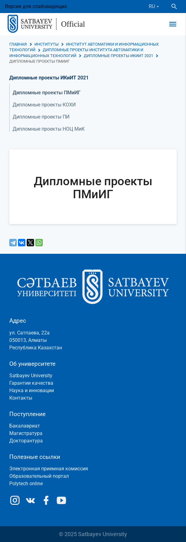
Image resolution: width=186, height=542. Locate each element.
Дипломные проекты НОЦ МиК (49, 129)
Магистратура (25, 433)
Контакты (20, 398)
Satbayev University (30, 376)
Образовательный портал (39, 476)
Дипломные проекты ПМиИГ (47, 93)
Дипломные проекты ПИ (41, 117)
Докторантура (26, 441)
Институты (46, 44)
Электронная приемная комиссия (48, 469)
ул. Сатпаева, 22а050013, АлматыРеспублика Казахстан (35, 340)
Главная (18, 44)
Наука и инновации (31, 390)
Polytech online (26, 483)
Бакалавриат (24, 426)
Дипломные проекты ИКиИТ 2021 (118, 55)
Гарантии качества (31, 383)
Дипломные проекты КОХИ (44, 105)
